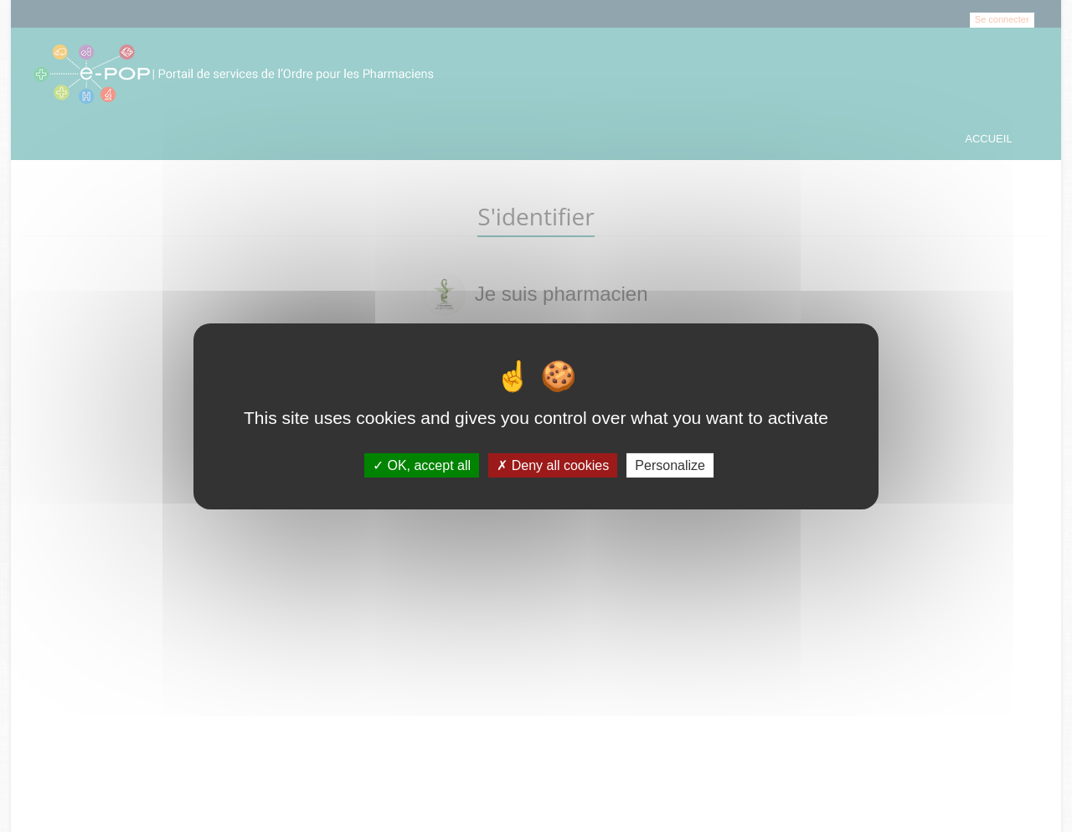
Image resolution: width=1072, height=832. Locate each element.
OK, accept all (422, 464)
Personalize (670, 464)
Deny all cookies (553, 464)
